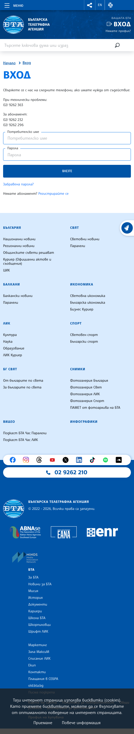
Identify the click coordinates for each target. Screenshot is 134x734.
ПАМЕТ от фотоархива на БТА (95, 408)
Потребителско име (23, 132)
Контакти (37, 672)
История (35, 598)
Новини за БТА (40, 584)
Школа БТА (36, 618)
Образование (13, 348)
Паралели (77, 246)
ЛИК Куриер (12, 355)
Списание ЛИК (39, 659)
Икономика (81, 284)
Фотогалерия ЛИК (85, 394)
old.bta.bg (36, 686)
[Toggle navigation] (13, 4)
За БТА (33, 577)
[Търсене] (117, 45)
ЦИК (6, 270)
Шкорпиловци (39, 625)
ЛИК (6, 323)
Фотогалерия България (89, 381)
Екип (32, 665)
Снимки (77, 369)
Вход (122, 24)
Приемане (42, 722)
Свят (74, 228)
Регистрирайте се (53, 194)
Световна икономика (87, 296)
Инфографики (84, 422)
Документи (37, 604)
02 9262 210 (71, 472)
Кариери (35, 611)
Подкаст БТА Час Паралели (24, 433)
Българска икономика (87, 303)
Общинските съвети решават (28, 253)
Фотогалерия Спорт (87, 401)
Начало (9, 63)
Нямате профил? (118, 31)
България (12, 228)
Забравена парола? (18, 184)
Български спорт (84, 342)
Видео (9, 422)
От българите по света (23, 381)
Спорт (76, 323)
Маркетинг (37, 645)
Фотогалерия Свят (86, 387)
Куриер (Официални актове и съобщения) (27, 261)
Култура (10, 335)
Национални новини (19, 239)
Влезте (67, 171)
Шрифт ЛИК (38, 631)
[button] (89, 5)
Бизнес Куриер (82, 309)
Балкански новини (17, 296)
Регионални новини (18, 246)
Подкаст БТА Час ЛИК (20, 440)
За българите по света (22, 387)
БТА (31, 570)
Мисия (33, 591)
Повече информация (81, 722)
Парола (12, 148)
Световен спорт (84, 335)
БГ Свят (10, 369)
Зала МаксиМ (38, 652)
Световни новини (85, 239)
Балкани (11, 284)
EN (100, 5)
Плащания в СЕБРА (43, 679)
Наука (7, 342)
